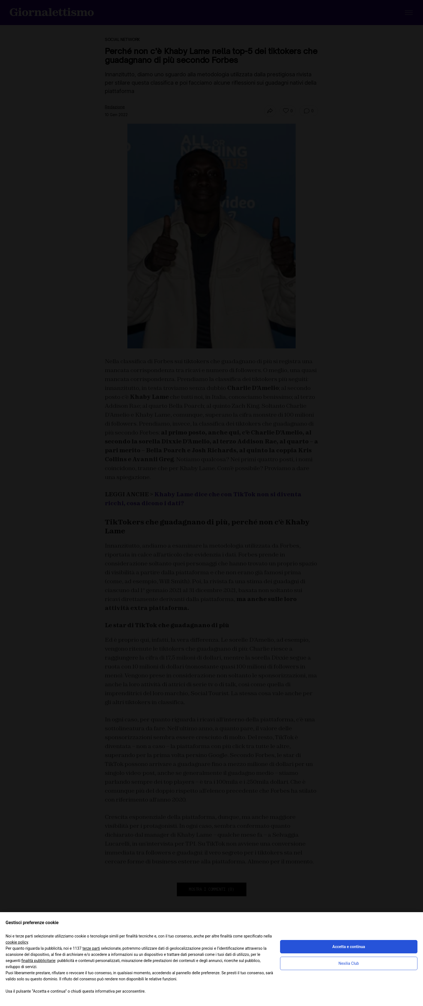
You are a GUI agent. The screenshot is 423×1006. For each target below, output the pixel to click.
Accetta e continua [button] (348, 946)
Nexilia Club (348, 963)
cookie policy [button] (17, 942)
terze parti (91, 948)
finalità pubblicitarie (38, 960)
